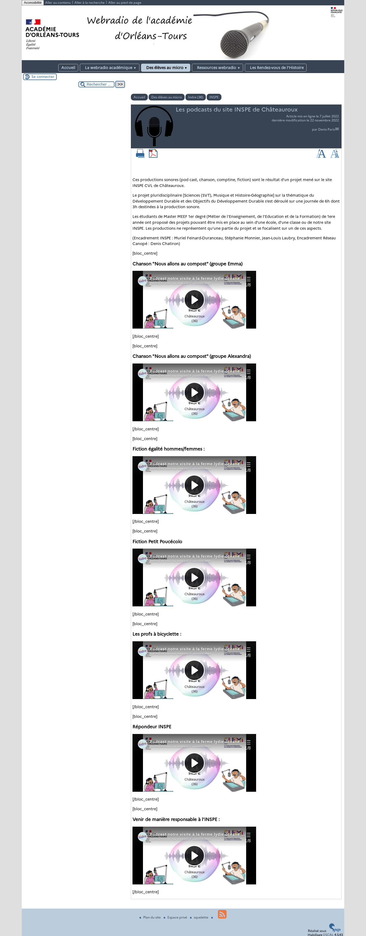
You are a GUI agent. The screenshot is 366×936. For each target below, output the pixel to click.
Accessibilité (33, 3)
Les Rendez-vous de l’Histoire (276, 67)
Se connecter (42, 76)
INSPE (214, 97)
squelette (199, 917)
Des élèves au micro (166, 67)
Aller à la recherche (89, 3)
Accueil (68, 67)
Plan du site (150, 917)
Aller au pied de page (124, 3)
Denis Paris (326, 129)
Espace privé (176, 917)
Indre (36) (195, 97)
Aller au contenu (58, 3)
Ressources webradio (217, 67)
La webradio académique (110, 67)
